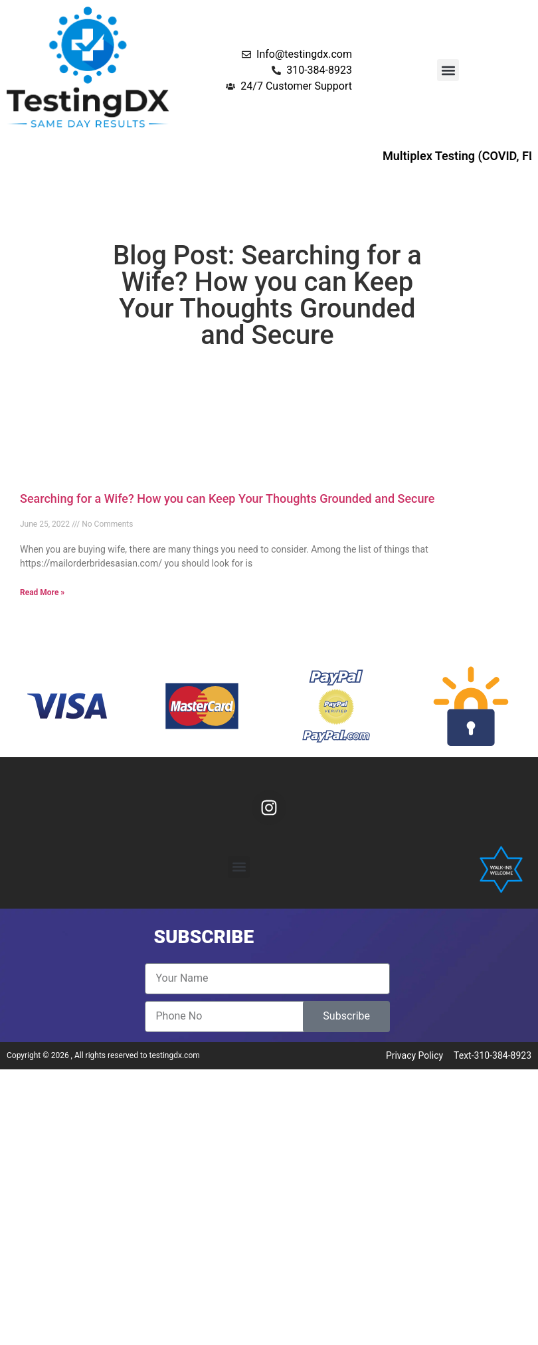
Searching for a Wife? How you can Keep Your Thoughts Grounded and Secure (227, 498)
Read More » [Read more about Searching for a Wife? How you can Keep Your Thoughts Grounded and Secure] (42, 592)
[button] (448, 70)
